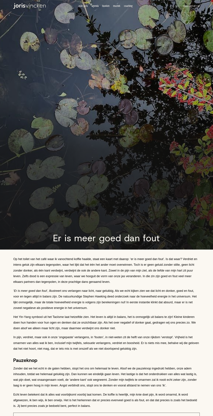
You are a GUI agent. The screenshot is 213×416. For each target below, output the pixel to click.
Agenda (95, 5)
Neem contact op (191, 5)
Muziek (116, 5)
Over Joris (83, 5)
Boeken (105, 5)
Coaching (128, 5)
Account (176, 5)
